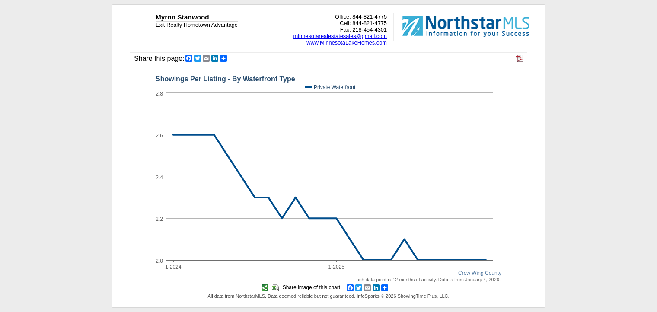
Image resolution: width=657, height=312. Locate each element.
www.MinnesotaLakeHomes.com (346, 42)
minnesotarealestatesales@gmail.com (340, 36)
